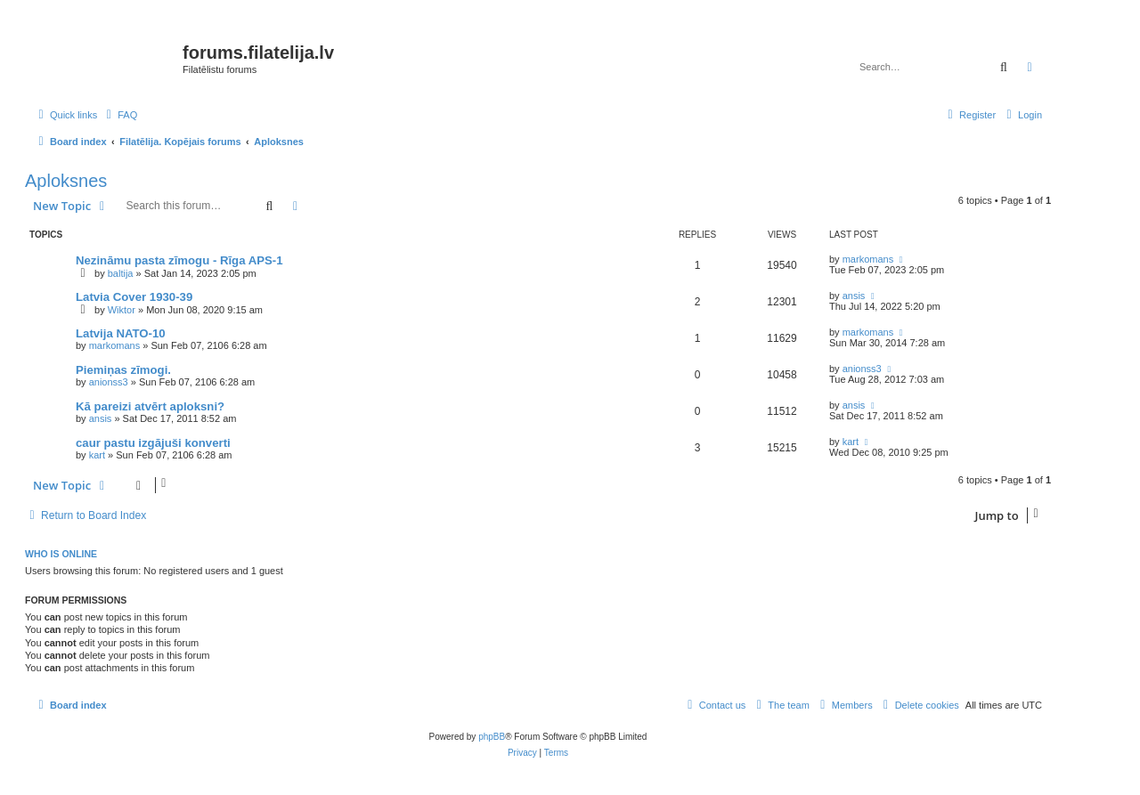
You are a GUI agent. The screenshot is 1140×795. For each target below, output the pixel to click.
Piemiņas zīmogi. (123, 370)
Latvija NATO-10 (121, 333)
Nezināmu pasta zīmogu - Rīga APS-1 (179, 260)
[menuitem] (119, 115)
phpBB (491, 737)
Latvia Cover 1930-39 (134, 297)
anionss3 (108, 382)
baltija (121, 273)
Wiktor (121, 309)
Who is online (61, 553)
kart (97, 455)
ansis (854, 295)
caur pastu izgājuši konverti (153, 443)
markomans (868, 259)
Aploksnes (66, 181)
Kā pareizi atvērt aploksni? (150, 406)
